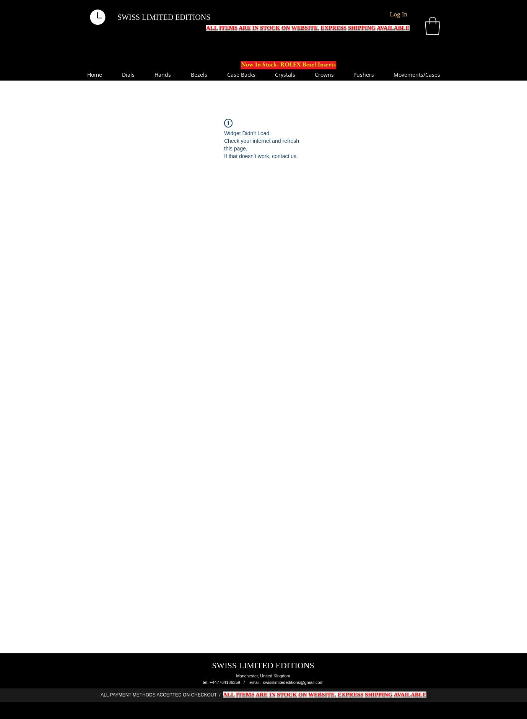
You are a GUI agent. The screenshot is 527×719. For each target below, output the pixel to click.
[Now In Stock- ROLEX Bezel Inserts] (288, 65)
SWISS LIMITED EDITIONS (163, 17)
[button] (432, 26)
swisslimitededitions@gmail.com (293, 682)
